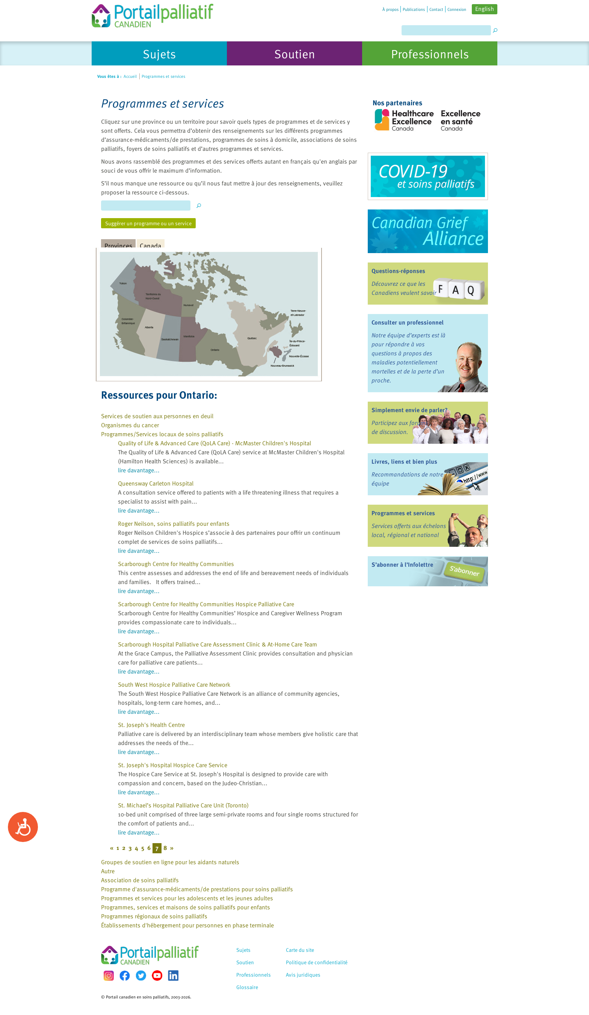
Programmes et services (403, 512)
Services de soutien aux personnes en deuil (157, 415)
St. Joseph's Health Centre (151, 724)
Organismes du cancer (130, 424)
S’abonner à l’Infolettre (402, 564)
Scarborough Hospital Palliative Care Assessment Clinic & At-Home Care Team (217, 644)
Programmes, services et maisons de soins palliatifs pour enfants (185, 907)
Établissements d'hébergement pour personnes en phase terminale (187, 925)
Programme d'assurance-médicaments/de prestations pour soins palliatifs (197, 889)
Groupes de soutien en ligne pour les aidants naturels (170, 861)
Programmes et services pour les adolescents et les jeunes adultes (187, 898)
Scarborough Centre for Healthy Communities (176, 563)
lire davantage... (139, 470)
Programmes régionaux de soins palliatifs (154, 916)
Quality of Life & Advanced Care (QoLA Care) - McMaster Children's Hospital (214, 443)
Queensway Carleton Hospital (155, 483)
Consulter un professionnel (408, 322)
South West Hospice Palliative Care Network (174, 684)
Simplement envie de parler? (410, 409)
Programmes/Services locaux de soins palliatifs (162, 433)
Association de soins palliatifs (140, 880)
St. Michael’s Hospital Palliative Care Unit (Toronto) (183, 805)
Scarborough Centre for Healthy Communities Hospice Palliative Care (206, 603)
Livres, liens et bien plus (404, 461)
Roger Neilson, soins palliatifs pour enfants (174, 523)
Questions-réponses (398, 270)
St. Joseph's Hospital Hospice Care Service (172, 764)
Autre (108, 870)
